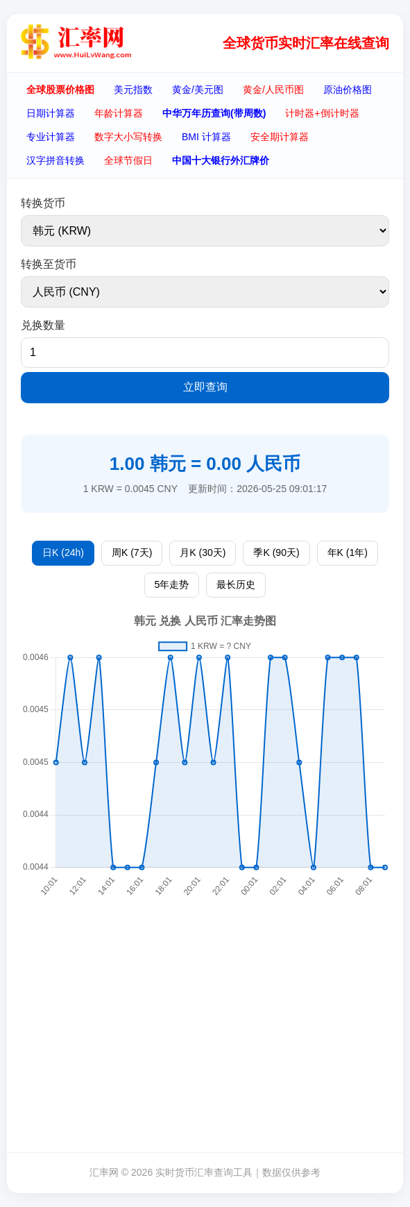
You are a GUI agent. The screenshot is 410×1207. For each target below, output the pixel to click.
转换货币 (43, 203)
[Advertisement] (208, 1038)
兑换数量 (43, 325)
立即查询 (205, 387)
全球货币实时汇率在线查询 (306, 43)
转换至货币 (48, 264)
